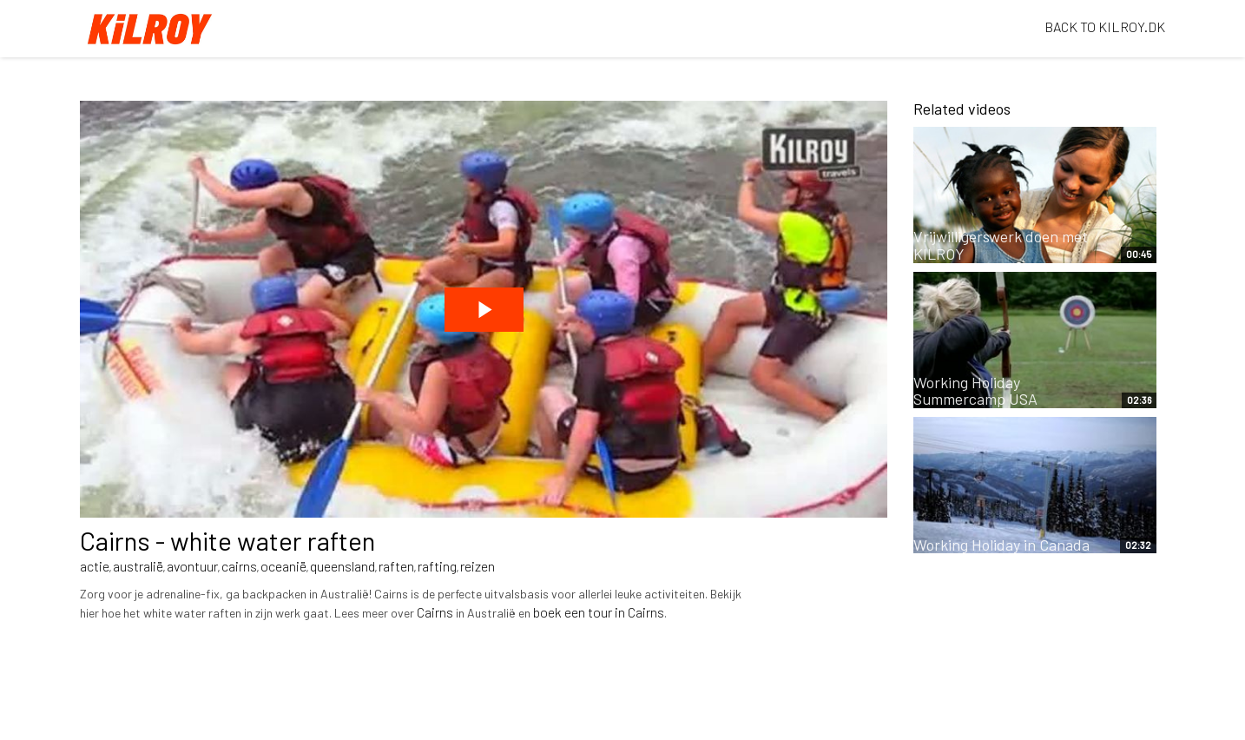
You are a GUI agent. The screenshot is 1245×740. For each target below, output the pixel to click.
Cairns (435, 612)
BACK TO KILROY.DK (1104, 26)
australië (138, 566)
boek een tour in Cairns (598, 612)
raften (396, 566)
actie (94, 566)
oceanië (283, 566)
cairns (239, 566)
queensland (342, 566)
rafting (437, 566)
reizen (477, 566)
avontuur (192, 566)
